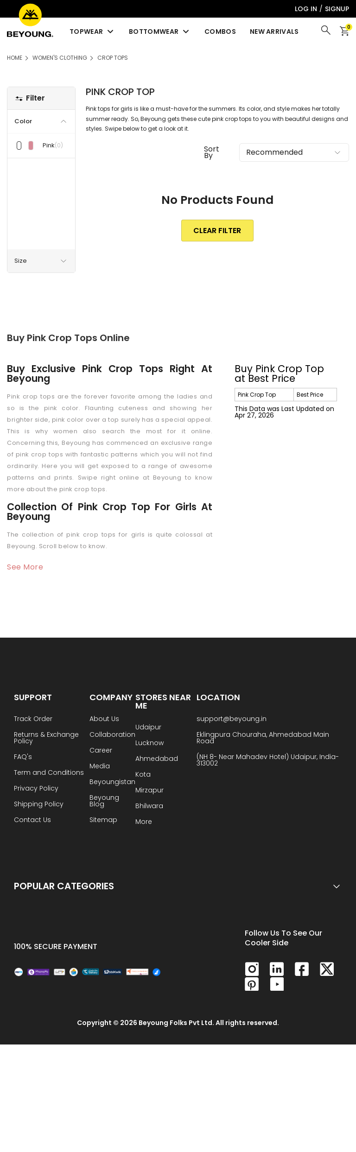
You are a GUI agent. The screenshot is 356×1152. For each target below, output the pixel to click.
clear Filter (217, 230)
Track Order (33, 719)
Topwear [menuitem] (92, 31)
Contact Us (32, 820)
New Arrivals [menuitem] (274, 31)
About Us (104, 719)
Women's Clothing (59, 58)
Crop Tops (112, 58)
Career (100, 751)
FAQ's (23, 757)
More (143, 822)
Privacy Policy (36, 789)
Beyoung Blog (104, 801)
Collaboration (112, 735)
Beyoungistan (112, 782)
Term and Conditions (49, 773)
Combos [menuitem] (220, 31)
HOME (14, 58)
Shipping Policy (39, 805)
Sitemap (103, 820)
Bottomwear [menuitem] (160, 31)
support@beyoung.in (232, 719)
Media (99, 767)
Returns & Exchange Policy (46, 738)
